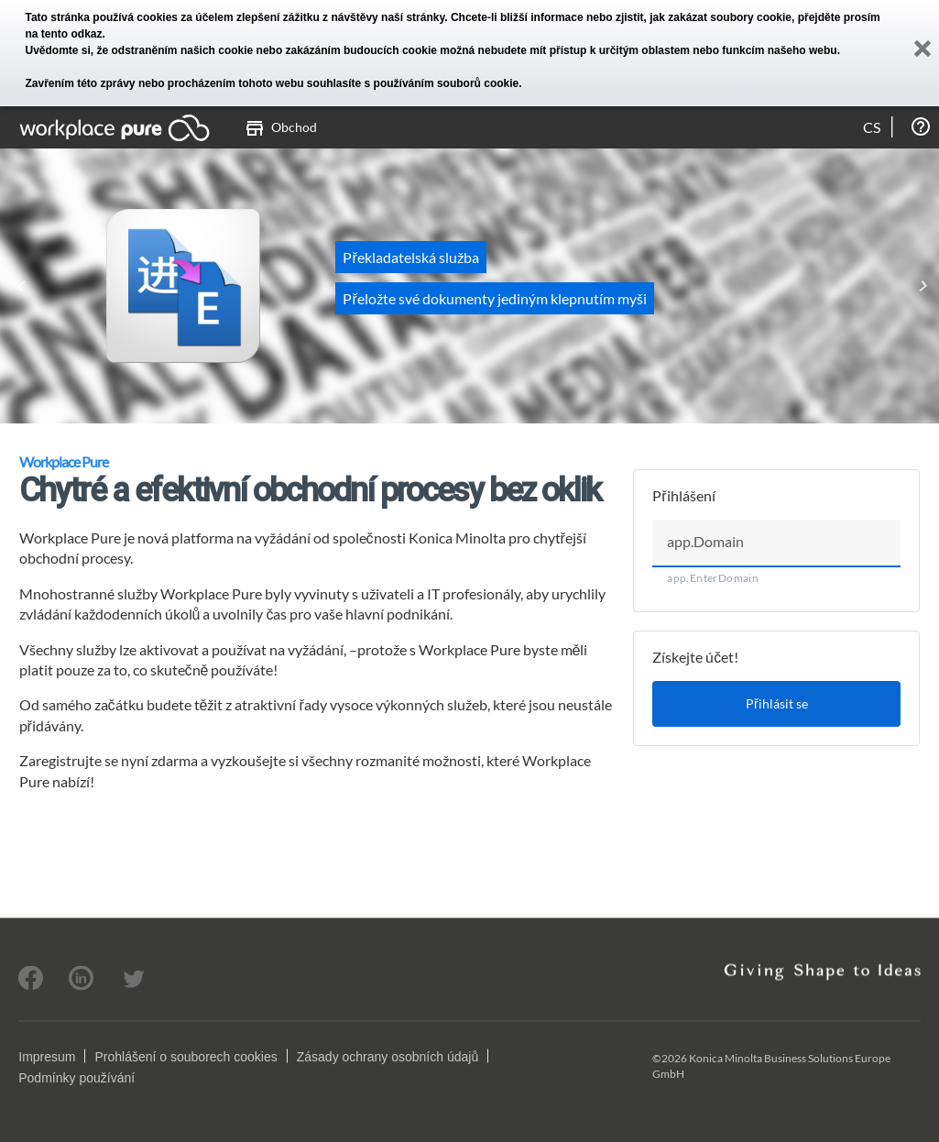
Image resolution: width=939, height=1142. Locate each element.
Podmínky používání (76, 1077)
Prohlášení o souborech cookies (185, 1056)
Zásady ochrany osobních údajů (387, 1056)
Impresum (46, 1056)
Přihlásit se (777, 703)
